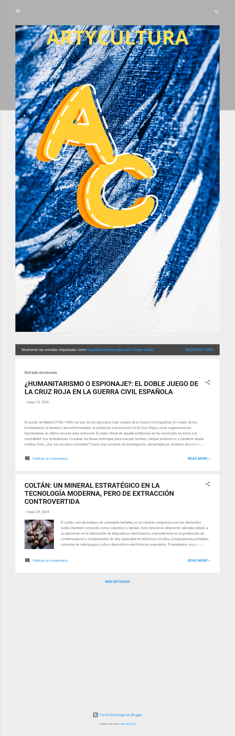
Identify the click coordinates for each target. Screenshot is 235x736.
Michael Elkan (128, 723)
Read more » (199, 577)
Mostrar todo (199, 350)
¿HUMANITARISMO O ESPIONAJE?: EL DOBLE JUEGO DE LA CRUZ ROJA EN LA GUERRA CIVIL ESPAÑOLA (111, 388)
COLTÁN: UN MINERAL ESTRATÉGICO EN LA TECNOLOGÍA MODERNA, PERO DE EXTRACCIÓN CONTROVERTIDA (99, 611)
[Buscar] (217, 13)
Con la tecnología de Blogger (118, 715)
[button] (207, 383)
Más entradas (117, 700)
